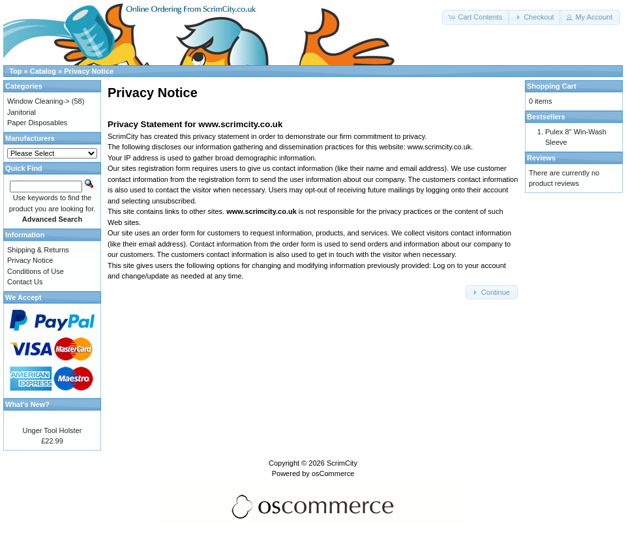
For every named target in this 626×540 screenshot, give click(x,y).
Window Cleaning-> (38, 101)
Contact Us (24, 282)
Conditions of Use (35, 271)
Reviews (541, 158)
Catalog (43, 71)
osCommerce (333, 473)
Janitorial (21, 112)
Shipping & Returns (38, 250)
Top (15, 71)
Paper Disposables (37, 123)
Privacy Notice (88, 71)
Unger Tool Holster (52, 430)
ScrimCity (342, 463)
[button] (476, 17)
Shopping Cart (551, 86)
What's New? (27, 404)
